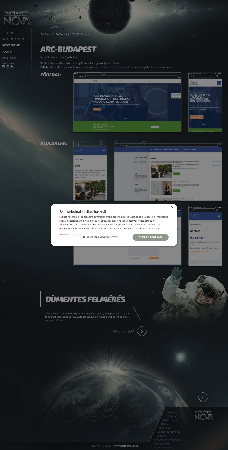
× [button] (172, 207)
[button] (100, 237)
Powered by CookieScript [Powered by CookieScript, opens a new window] (71, 234)
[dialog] (114, 225)
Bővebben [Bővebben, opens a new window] (154, 228)
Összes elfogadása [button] (151, 237)
